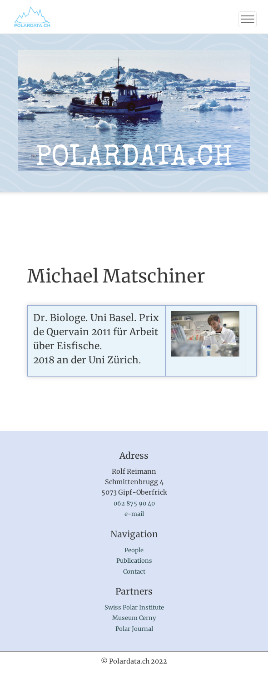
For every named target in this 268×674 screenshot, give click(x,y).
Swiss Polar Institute (134, 607)
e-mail (134, 514)
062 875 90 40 (134, 503)
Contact (134, 571)
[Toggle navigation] (247, 19)
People (134, 550)
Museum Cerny (134, 618)
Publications (134, 561)
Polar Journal (134, 629)
